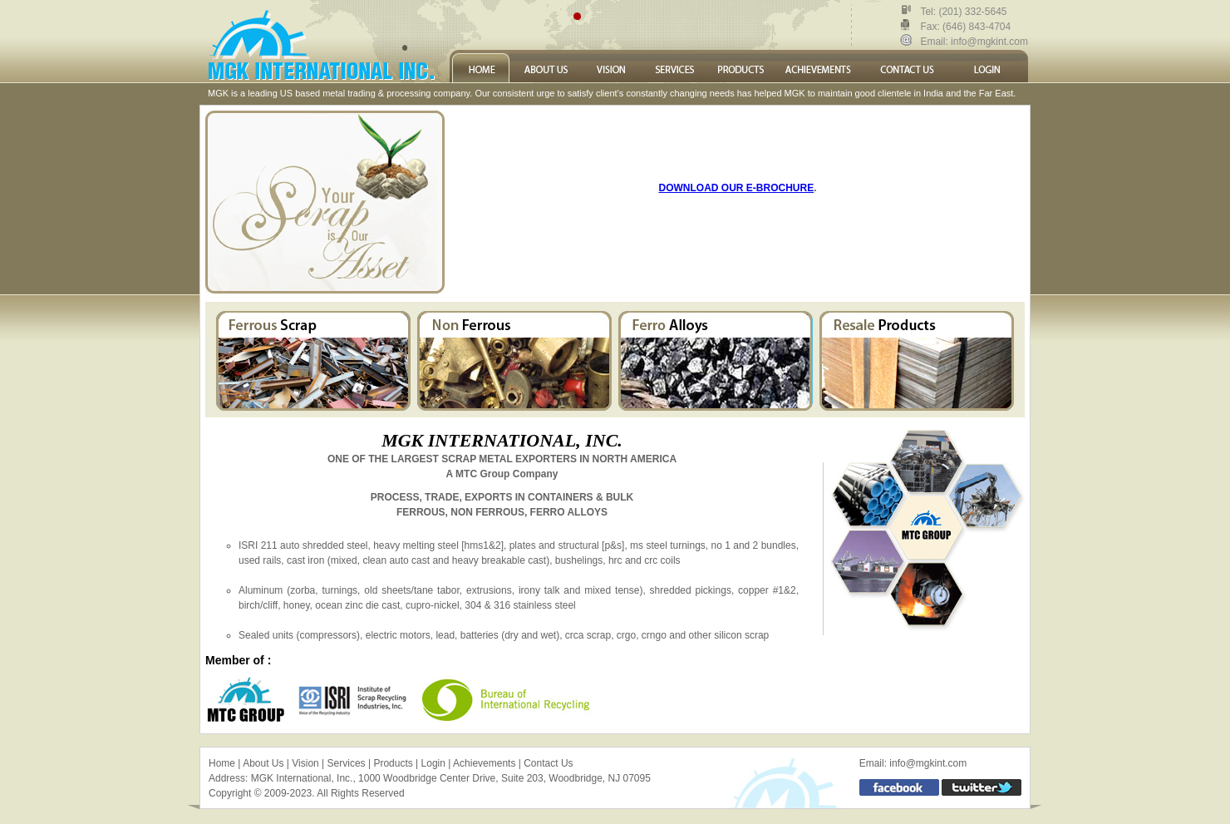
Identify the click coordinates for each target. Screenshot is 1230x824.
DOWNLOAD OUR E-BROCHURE (736, 188)
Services (346, 763)
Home (222, 763)
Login (433, 763)
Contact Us (548, 763)
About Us (263, 763)
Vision (305, 763)
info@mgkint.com (988, 41)
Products (392, 763)
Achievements (484, 763)
